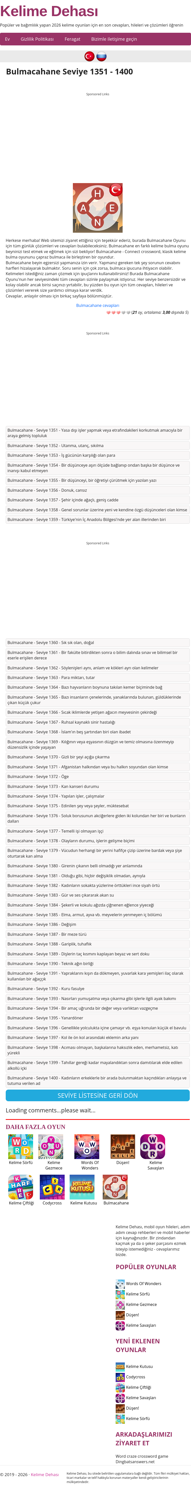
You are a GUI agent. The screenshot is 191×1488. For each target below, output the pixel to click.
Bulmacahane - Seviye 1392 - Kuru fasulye (45, 988)
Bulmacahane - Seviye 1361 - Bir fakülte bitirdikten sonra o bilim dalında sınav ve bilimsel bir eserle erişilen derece (92, 655)
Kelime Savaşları (136, 1325)
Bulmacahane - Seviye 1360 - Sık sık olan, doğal (50, 642)
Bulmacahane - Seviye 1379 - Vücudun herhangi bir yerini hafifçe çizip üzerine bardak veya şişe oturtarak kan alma (94, 853)
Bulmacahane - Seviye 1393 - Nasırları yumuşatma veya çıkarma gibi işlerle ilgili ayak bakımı (91, 998)
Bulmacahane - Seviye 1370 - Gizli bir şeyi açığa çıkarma (58, 757)
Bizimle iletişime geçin (114, 39)
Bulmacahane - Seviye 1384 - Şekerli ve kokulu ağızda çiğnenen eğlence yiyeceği (80, 905)
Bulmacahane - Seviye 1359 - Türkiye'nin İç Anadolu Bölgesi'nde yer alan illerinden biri (86, 519)
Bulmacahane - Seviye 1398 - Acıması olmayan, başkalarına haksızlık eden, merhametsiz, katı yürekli (92, 1050)
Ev (7, 39)
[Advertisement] (98, 133)
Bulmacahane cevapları (97, 305)
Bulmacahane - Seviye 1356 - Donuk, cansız (47, 490)
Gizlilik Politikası (37, 39)
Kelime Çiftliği (133, 1387)
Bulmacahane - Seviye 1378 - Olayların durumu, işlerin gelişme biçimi (71, 840)
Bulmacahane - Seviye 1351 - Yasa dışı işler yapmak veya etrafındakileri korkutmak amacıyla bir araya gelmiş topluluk (95, 432)
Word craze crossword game (142, 1456)
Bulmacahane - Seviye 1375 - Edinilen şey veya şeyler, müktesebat (68, 806)
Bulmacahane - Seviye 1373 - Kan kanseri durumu (53, 786)
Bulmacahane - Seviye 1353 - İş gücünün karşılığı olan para (61, 455)
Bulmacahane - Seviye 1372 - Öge (38, 776)
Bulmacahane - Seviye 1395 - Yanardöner (45, 1018)
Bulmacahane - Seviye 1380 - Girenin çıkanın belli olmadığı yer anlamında (74, 866)
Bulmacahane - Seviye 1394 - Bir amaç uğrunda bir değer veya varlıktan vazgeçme (82, 1008)
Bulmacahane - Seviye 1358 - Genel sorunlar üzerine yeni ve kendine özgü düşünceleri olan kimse (97, 510)
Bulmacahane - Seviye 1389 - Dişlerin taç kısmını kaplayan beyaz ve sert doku (78, 954)
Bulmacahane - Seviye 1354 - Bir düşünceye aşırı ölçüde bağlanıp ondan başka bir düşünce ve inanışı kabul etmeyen (93, 467)
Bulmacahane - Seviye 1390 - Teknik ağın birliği (50, 963)
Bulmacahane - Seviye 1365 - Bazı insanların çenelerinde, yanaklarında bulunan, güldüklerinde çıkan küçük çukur (94, 699)
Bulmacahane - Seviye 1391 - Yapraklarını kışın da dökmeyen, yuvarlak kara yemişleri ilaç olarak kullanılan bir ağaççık (95, 975)
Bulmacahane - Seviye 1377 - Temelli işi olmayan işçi (55, 831)
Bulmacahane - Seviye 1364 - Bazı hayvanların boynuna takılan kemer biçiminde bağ (84, 687)
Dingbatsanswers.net (135, 1461)
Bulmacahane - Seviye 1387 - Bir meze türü (47, 934)
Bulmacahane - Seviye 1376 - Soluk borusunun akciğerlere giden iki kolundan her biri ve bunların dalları (96, 818)
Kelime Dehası (49, 11)
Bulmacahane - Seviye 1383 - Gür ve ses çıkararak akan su (60, 895)
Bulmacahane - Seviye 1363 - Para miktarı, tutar (51, 677)
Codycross (130, 1377)
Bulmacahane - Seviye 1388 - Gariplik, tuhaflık (49, 944)
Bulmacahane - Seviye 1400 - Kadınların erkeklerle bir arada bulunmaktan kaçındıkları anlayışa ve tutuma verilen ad (97, 1080)
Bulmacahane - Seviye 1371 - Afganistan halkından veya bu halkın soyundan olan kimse (87, 767)
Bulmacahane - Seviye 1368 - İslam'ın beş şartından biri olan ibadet (69, 732)
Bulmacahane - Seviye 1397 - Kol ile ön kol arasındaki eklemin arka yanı (73, 1037)
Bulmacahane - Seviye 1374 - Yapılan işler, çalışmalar (55, 796)
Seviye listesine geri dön (98, 1095)
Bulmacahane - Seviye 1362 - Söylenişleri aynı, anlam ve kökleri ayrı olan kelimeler (82, 668)
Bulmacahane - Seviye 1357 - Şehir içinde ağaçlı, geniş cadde (62, 500)
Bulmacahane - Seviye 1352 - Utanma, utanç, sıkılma (55, 445)
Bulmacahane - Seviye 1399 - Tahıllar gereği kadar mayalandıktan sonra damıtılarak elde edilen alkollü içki (94, 1065)
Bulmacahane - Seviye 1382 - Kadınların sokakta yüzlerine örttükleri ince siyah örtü (83, 885)
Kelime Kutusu (134, 1366)
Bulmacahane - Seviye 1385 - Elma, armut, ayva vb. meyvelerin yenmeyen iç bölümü (84, 914)
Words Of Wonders (138, 1283)
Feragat (72, 39)
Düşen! (127, 1315)
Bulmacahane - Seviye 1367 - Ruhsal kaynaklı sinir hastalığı (61, 722)
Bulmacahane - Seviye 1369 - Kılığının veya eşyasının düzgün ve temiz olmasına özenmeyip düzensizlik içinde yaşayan (90, 744)
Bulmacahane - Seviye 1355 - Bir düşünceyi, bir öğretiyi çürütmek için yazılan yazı (81, 480)
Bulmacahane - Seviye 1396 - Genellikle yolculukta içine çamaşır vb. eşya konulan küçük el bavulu (96, 1028)
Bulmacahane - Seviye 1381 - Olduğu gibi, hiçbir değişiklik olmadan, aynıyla (76, 875)
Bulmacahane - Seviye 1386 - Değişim (41, 924)
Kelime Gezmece (136, 1304)
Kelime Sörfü (133, 1294)
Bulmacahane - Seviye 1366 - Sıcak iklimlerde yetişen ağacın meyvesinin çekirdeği (82, 712)
